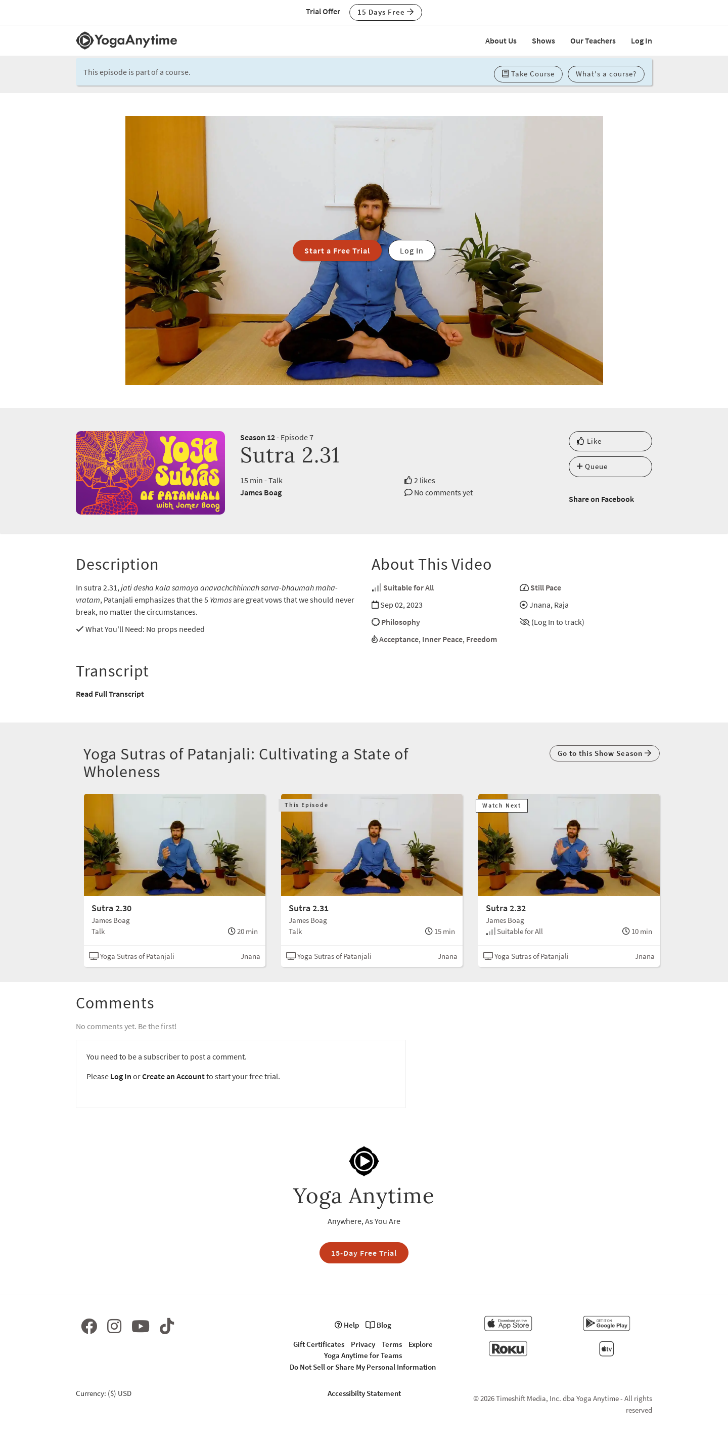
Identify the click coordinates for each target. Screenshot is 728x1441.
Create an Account (173, 1076)
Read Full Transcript (110, 694)
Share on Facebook (601, 499)
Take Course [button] (528, 73)
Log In (641, 40)
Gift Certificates (318, 1344)
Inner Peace (442, 639)
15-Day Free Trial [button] (364, 1253)
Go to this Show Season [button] (605, 753)
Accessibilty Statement (364, 1393)
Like (589, 441)
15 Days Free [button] (385, 12)
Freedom (481, 639)
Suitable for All (408, 587)
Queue (592, 466)
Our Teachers (593, 40)
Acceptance (399, 639)
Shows (543, 40)
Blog (378, 1325)
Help (347, 1325)
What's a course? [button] (606, 73)
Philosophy (400, 622)
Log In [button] (412, 250)
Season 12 (257, 437)
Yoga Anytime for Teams (363, 1355)
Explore (420, 1344)
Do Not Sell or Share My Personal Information (363, 1367)
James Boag (261, 492)
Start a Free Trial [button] (337, 250)
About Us (501, 40)
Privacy (363, 1344)
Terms (392, 1344)
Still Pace (545, 587)
